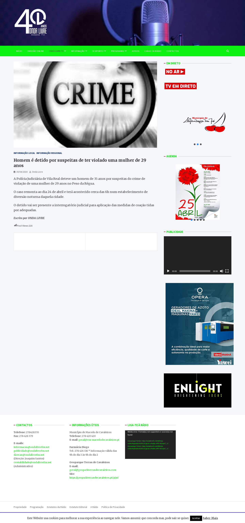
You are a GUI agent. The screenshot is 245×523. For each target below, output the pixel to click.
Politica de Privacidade (113, 507)
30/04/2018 (22, 171)
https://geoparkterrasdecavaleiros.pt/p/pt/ (94, 477)
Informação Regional (49, 153)
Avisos (135, 51)
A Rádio (94, 507)
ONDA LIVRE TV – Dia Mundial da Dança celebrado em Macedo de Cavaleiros (124, 241)
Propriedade (20, 507)
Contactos (172, 51)
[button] (194, 144)
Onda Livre (37, 171)
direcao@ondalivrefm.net (29, 454)
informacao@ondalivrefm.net (31, 447)
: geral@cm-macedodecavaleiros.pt (98, 439)
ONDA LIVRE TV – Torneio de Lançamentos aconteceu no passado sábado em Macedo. (48, 241)
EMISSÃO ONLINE (35, 51)
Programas (117, 51)
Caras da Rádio (152, 51)
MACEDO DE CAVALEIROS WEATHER (150, 478)
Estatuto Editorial (78, 507)
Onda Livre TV (56, 51)
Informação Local (24, 153)
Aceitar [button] (196, 518)
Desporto (97, 51)
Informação (78, 51)
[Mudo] (221, 271)
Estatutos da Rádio (56, 507)
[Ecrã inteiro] (227, 271)
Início (19, 51)
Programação (37, 507)
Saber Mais (210, 518)
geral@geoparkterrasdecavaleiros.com (92, 469)
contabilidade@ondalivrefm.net (32, 462)
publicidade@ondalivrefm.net (31, 450)
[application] (197, 255)
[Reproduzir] (168, 271)
